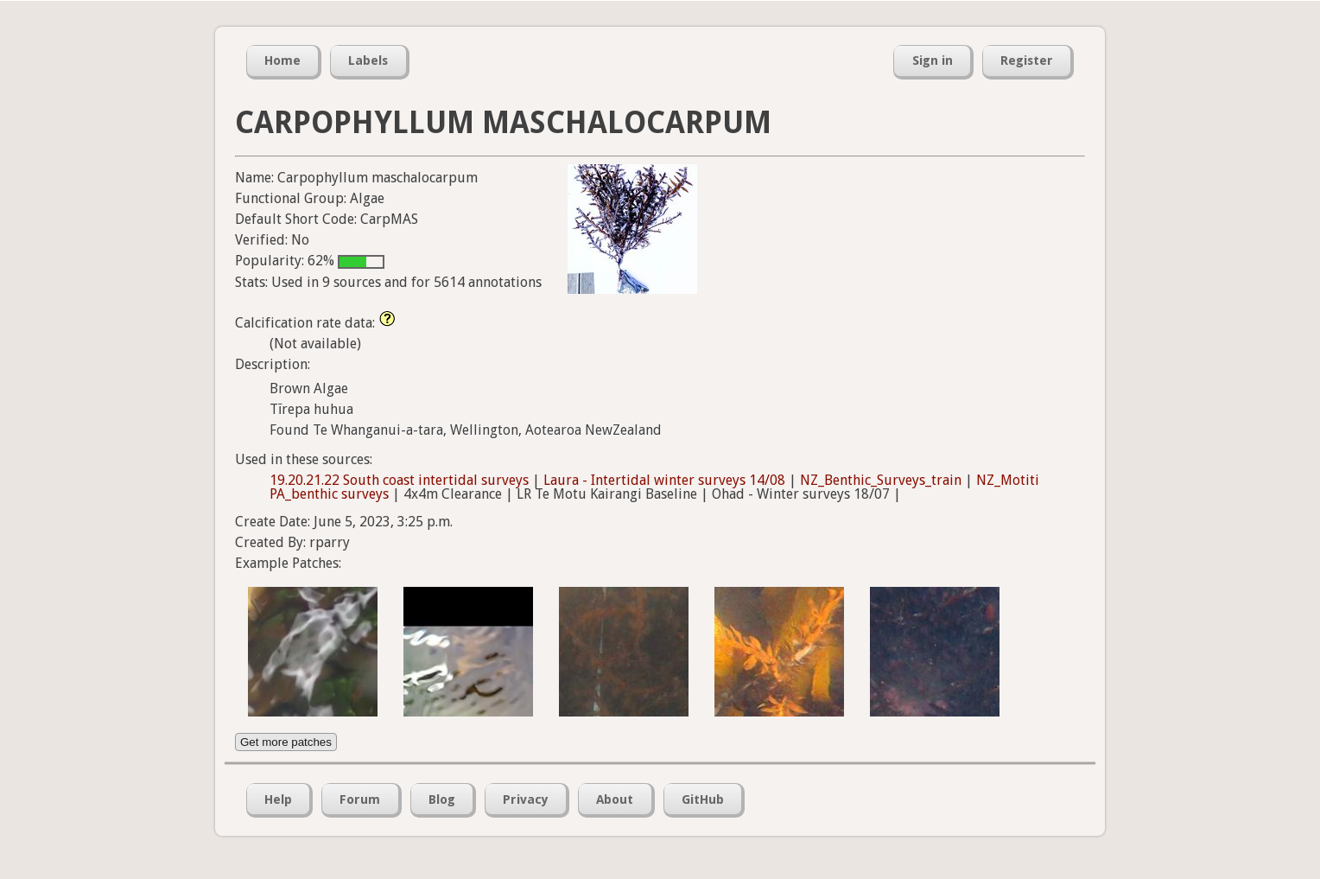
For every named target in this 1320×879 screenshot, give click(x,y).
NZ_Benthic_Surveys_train (880, 480)
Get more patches (286, 742)
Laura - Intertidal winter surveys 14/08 (664, 480)
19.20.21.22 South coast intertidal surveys (399, 480)
